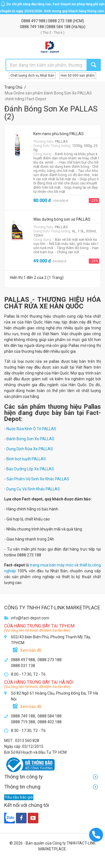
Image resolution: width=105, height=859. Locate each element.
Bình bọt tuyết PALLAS (26, 459)
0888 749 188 (32, 27)
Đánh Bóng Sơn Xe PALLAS (30, 439)
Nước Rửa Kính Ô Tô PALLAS (31, 429)
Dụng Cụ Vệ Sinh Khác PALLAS (33, 489)
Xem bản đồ (30, 650)
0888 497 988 (33, 21)
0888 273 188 (60, 21)
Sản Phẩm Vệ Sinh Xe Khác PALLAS (37, 479)
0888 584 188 (58, 27)
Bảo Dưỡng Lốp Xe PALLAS (30, 469)
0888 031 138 (23, 665)
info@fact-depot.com (30, 618)
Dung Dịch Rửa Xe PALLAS (29, 449)
